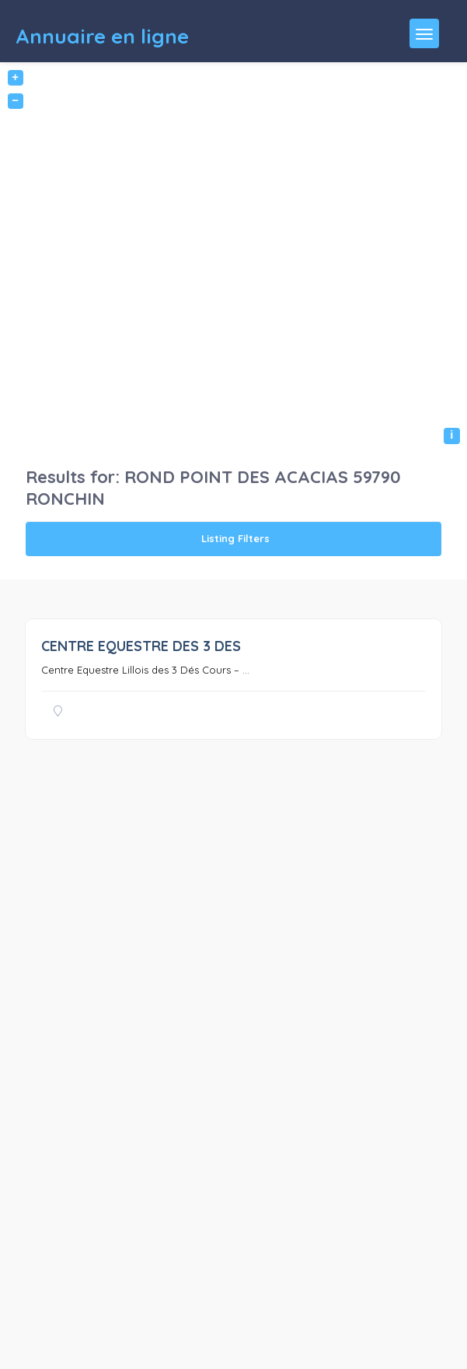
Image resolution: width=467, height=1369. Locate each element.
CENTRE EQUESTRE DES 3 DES (141, 646)
